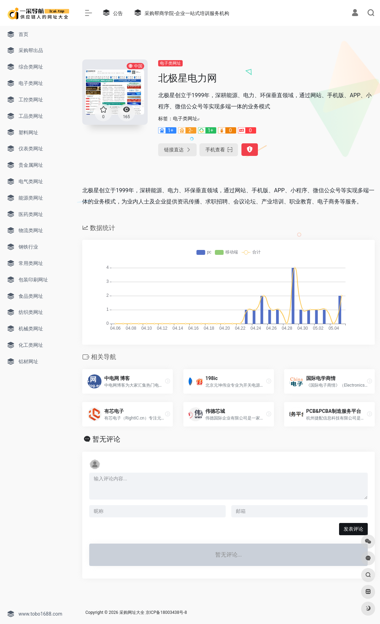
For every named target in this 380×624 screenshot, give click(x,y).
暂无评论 (106, 439)
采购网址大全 (132, 612)
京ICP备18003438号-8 (166, 612)
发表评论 (353, 529)
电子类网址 (170, 63)
